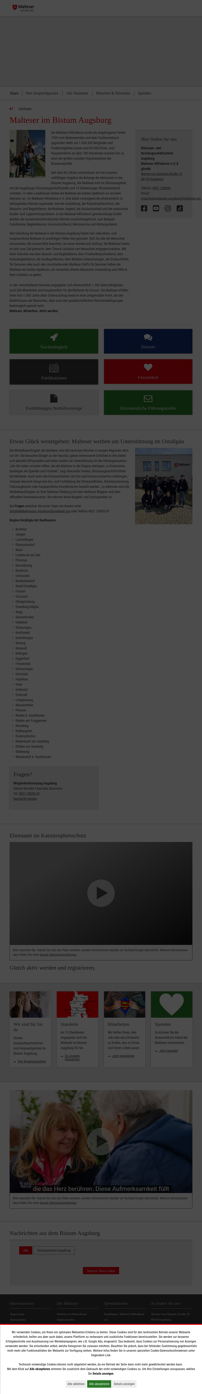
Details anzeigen (125, 1384)
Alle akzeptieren (100, 1384)
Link (107, 1355)
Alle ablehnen (77, 1384)
